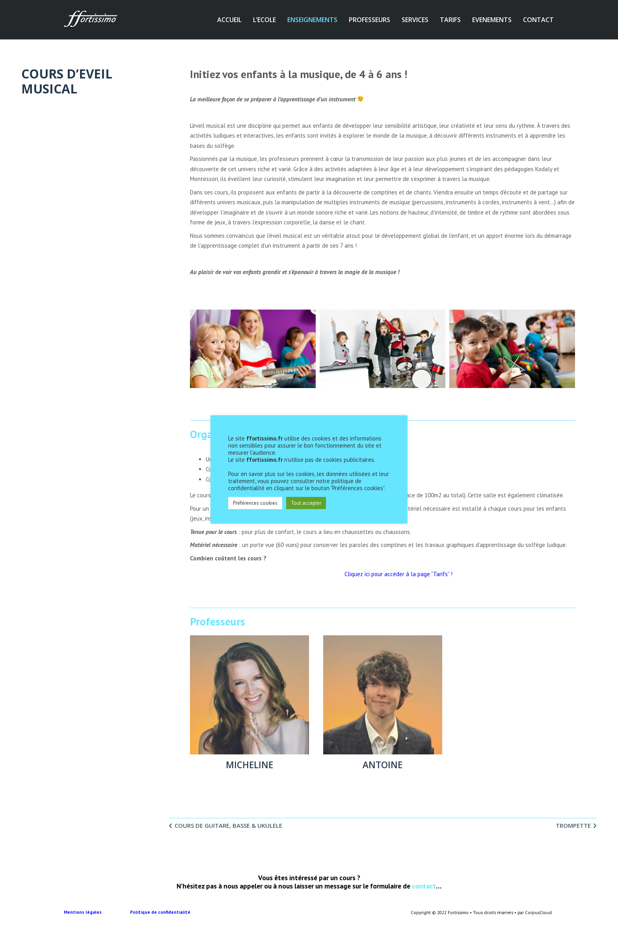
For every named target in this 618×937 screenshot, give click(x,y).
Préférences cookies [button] (255, 503)
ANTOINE (382, 765)
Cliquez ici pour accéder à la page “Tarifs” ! (398, 574)
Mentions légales (97, 912)
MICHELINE (249, 765)
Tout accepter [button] (306, 503)
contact (424, 885)
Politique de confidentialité (161, 912)
